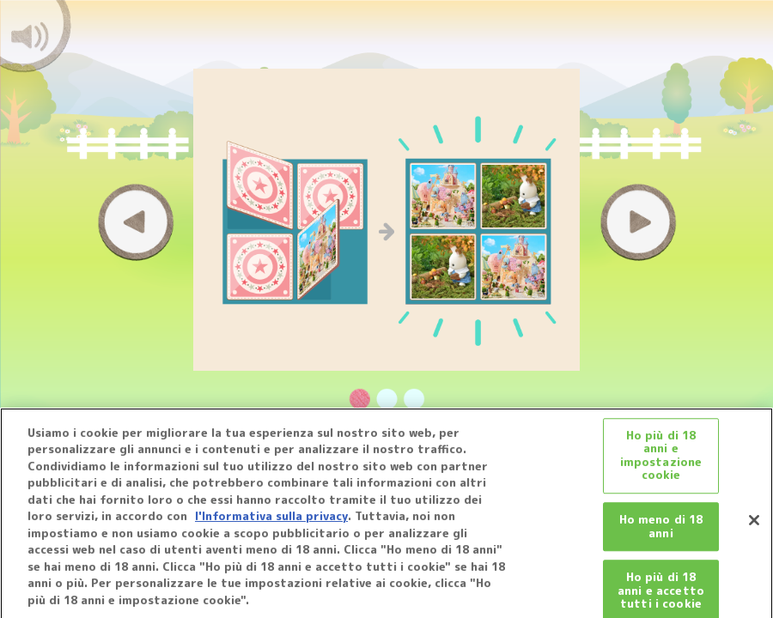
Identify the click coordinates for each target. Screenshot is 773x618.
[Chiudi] (754, 524)
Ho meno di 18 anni (661, 531)
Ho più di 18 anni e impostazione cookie (661, 460)
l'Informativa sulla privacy (271, 521)
